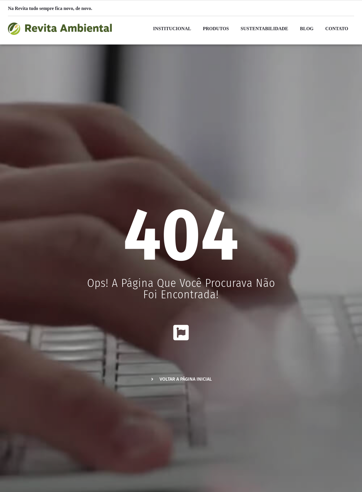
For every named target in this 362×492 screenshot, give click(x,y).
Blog (307, 28)
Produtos (216, 28)
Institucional (172, 28)
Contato (336, 28)
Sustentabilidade (264, 28)
